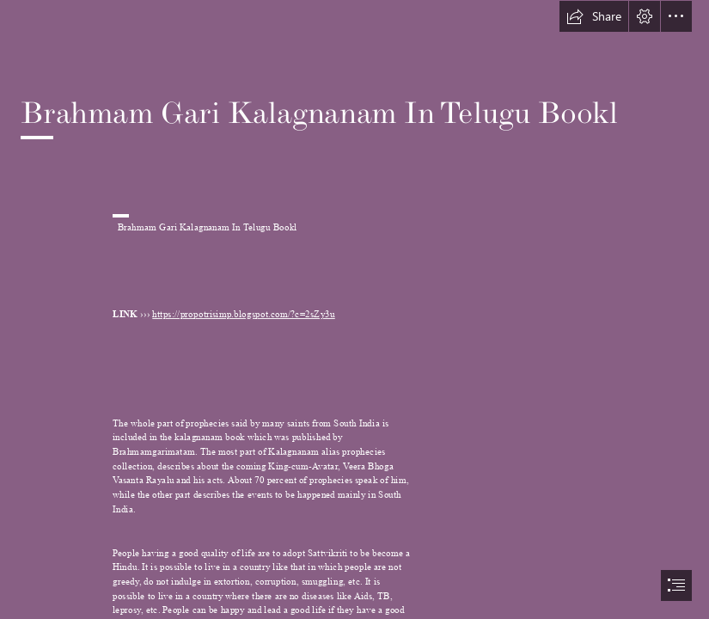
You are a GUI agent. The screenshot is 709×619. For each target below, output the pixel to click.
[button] (593, 16)
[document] (354, 309)
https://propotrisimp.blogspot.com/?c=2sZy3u (243, 315)
